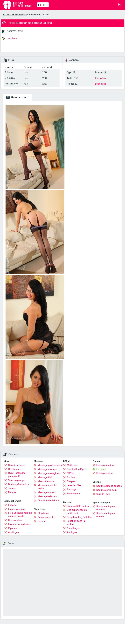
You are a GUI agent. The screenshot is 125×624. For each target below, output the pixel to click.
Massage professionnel (50, 465)
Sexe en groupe (16, 480)
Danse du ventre (46, 517)
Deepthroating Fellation (79, 517)
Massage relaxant (47, 496)
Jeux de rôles (74, 485)
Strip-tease (43, 513)
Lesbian (42, 521)
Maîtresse (72, 465)
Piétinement (73, 493)
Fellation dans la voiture (76, 522)
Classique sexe (16, 465)
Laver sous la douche (19, 524)
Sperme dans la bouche (109, 485)
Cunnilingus (73, 528)
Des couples (15, 520)
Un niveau (13, 469)
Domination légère (77, 469)
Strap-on (71, 481)
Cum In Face (103, 494)
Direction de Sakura (48, 500)
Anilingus (72, 532)
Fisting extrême (104, 473)
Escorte (12, 505)
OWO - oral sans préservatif (17, 474)
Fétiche (12, 492)
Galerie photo (17, 97)
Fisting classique (105, 465)
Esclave (71, 477)
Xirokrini (9, 38)
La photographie (17, 509)
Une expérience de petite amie (77, 511)
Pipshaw (12, 528)
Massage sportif (46, 492)
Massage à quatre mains (47, 487)
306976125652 (15, 31)
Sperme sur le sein (106, 490)
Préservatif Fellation (78, 506)
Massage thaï (45, 477)
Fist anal (101, 469)
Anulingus (13, 532)
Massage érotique (47, 469)
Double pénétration (18, 484)
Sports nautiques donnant (105, 508)
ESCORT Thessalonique (15, 14)
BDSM (70, 473)
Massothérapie (46, 481)
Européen (100, 78)
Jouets (12, 488)
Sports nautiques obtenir (105, 515)
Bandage (71, 489)
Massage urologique (49, 473)
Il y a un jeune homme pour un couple (20, 514)
